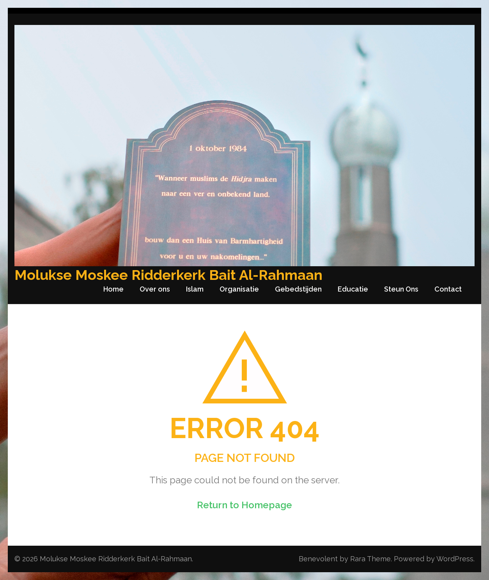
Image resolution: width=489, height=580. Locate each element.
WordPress (454, 559)
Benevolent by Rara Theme (345, 559)
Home (113, 289)
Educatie (353, 289)
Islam (195, 289)
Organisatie (239, 289)
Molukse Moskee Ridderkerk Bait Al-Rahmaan (168, 275)
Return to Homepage (244, 505)
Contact (448, 289)
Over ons (155, 289)
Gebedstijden (298, 289)
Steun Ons (401, 289)
